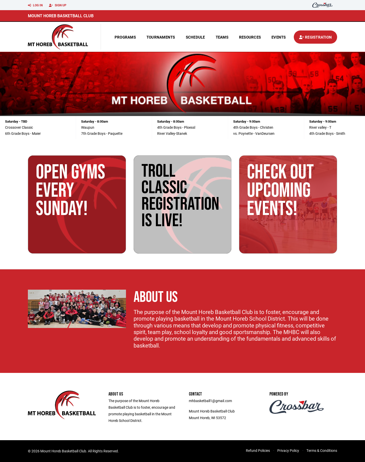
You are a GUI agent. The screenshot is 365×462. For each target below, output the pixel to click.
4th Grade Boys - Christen (253, 127)
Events (278, 37)
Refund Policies (258, 450)
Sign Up (57, 5)
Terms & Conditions (321, 450)
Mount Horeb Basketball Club (61, 15)
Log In (35, 5)
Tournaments (161, 37)
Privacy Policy (288, 450)
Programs (125, 37)
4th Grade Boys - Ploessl (176, 127)
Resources (250, 37)
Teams (222, 37)
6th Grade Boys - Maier (23, 133)
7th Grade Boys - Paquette (101, 133)
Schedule (195, 37)
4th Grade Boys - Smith (327, 133)
